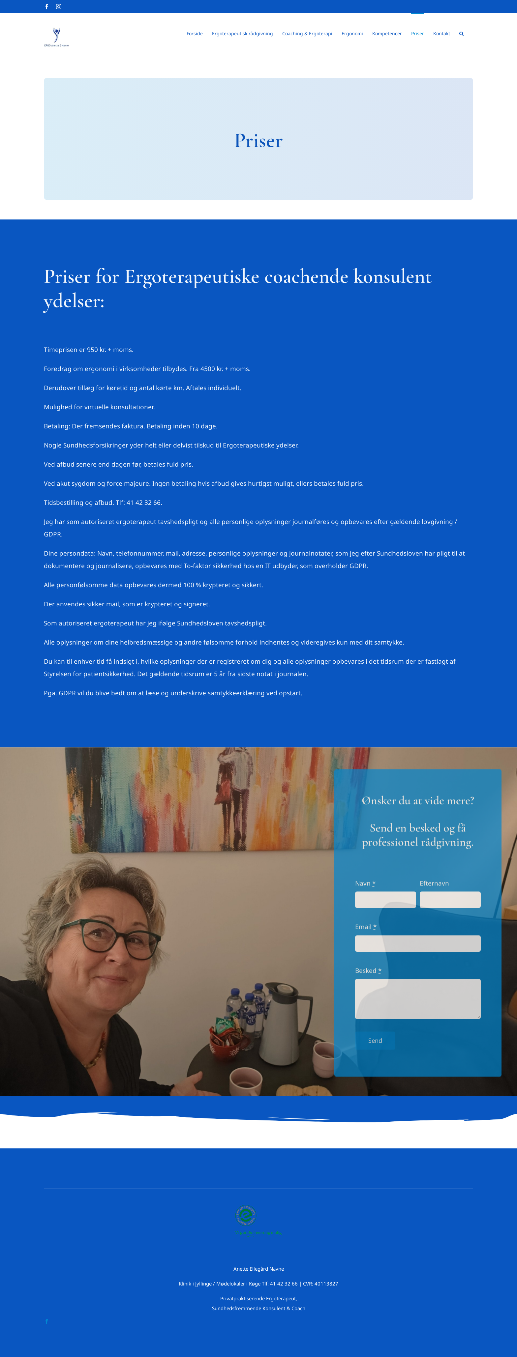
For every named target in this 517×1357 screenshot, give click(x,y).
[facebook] (46, 1321)
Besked (368, 974)
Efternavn (434, 887)
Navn (365, 887)
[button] (461, 33)
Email (366, 931)
